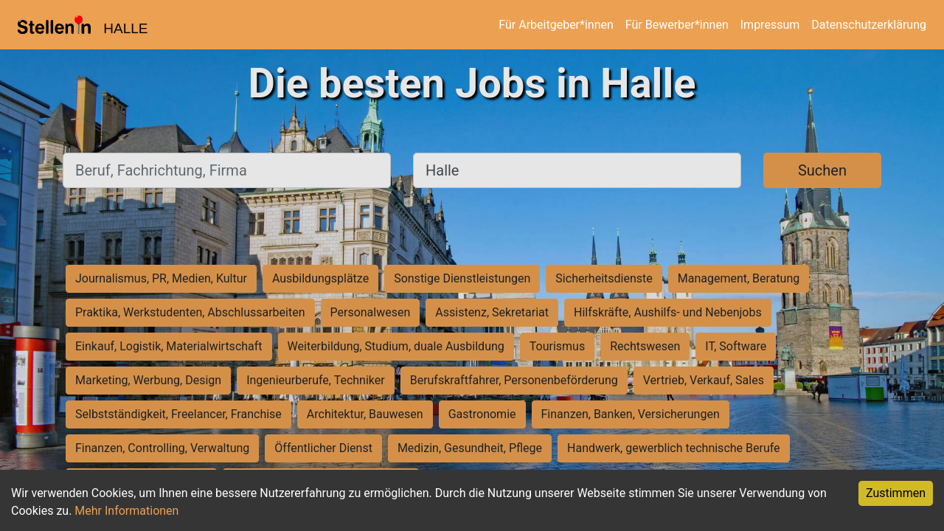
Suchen (822, 170)
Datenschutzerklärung (868, 25)
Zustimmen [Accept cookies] (896, 493)
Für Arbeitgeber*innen (556, 25)
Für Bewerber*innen (677, 25)
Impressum (770, 25)
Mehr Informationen (126, 511)
